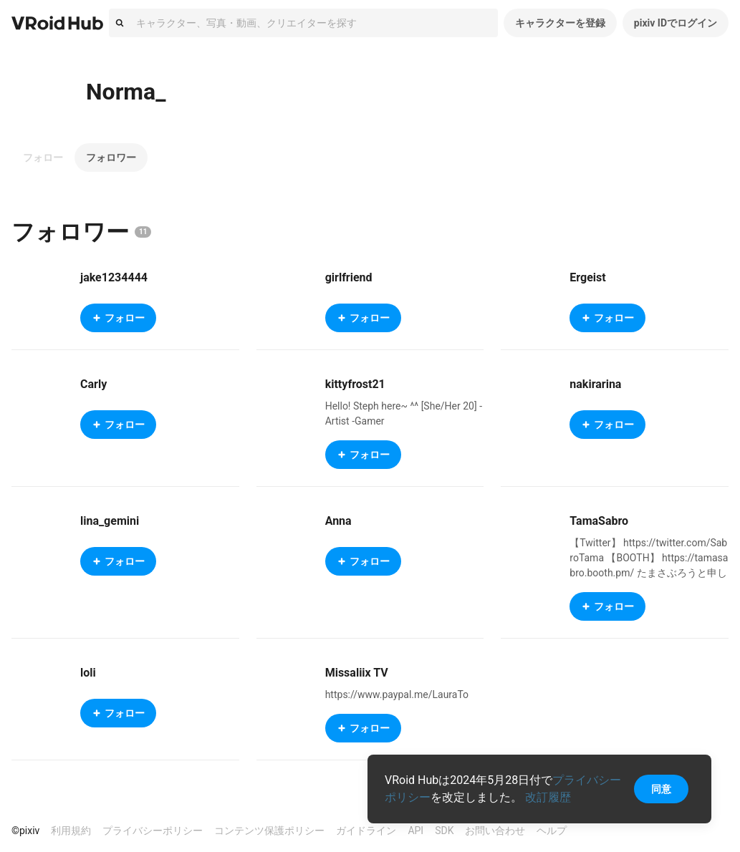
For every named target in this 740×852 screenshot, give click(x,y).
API (415, 830)
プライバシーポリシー (152, 830)
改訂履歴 (548, 797)
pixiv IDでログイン (675, 23)
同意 (661, 789)
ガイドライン (366, 830)
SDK (444, 830)
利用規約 (71, 830)
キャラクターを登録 (560, 23)
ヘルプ (552, 830)
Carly (93, 384)
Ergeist (587, 277)
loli (88, 672)
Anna (338, 521)
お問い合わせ (495, 830)
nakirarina (595, 384)
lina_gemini (109, 521)
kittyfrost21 (355, 384)
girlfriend (349, 277)
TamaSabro (599, 521)
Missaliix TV (356, 672)
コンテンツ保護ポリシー (269, 830)
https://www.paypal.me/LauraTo (396, 694)
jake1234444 (114, 277)
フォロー (43, 157)
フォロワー (111, 157)
